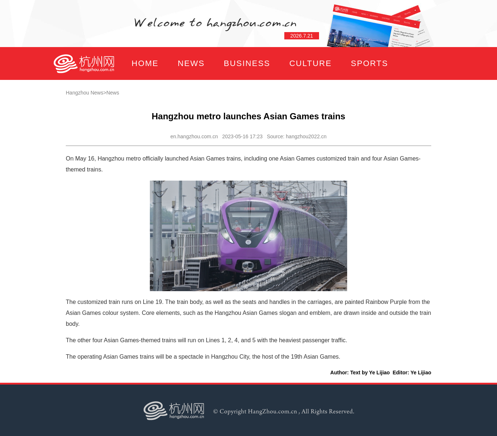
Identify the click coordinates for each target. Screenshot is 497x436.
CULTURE (310, 63)
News (112, 93)
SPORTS (369, 63)
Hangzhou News (84, 93)
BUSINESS (247, 63)
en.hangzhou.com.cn (194, 136)
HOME (145, 63)
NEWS (191, 63)
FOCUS (126, 96)
